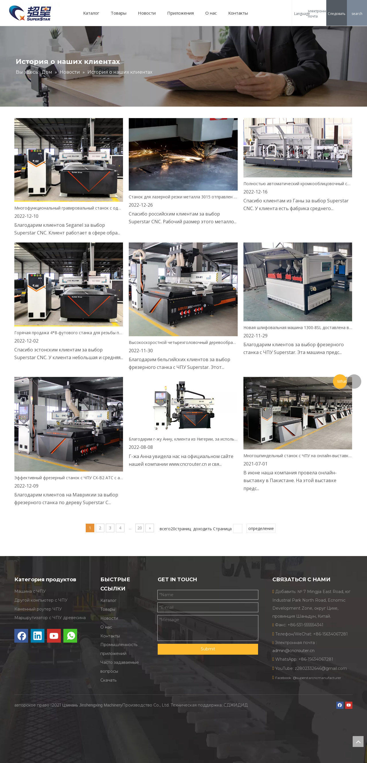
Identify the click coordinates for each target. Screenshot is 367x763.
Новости (149, 13)
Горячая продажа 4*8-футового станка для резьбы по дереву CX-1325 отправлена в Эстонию (68, 332)
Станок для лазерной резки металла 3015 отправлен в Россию (183, 196)
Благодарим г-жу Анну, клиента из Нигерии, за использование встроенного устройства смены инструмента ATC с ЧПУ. (183, 439)
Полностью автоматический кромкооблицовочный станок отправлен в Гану (297, 183)
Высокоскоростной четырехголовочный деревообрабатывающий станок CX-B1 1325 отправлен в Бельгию (183, 342)
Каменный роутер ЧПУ (38, 609)
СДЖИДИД (236, 698)
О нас (213, 13)
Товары (121, 13)
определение (261, 528)
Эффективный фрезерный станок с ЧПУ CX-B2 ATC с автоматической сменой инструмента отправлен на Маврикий (68, 477)
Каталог (93, 13)
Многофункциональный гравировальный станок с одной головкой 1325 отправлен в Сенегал (68, 208)
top (358, 741)
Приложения (182, 13)
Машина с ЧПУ (30, 591)
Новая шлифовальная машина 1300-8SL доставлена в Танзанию (297, 327)
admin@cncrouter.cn (293, 650)
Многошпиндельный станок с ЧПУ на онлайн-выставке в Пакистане (297, 455)
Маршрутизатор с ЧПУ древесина (50, 617)
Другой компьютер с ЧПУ (41, 600)
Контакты (240, 13)
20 (139, 528)
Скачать (108, 680)
